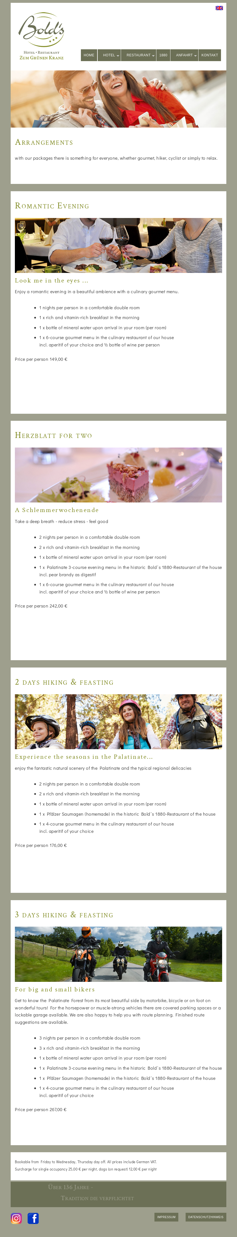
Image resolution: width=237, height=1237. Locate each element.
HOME (89, 55)
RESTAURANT (141, 55)
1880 (163, 55)
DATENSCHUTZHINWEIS (206, 1217)
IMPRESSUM (166, 1217)
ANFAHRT (186, 55)
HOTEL (111, 55)
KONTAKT (209, 55)
